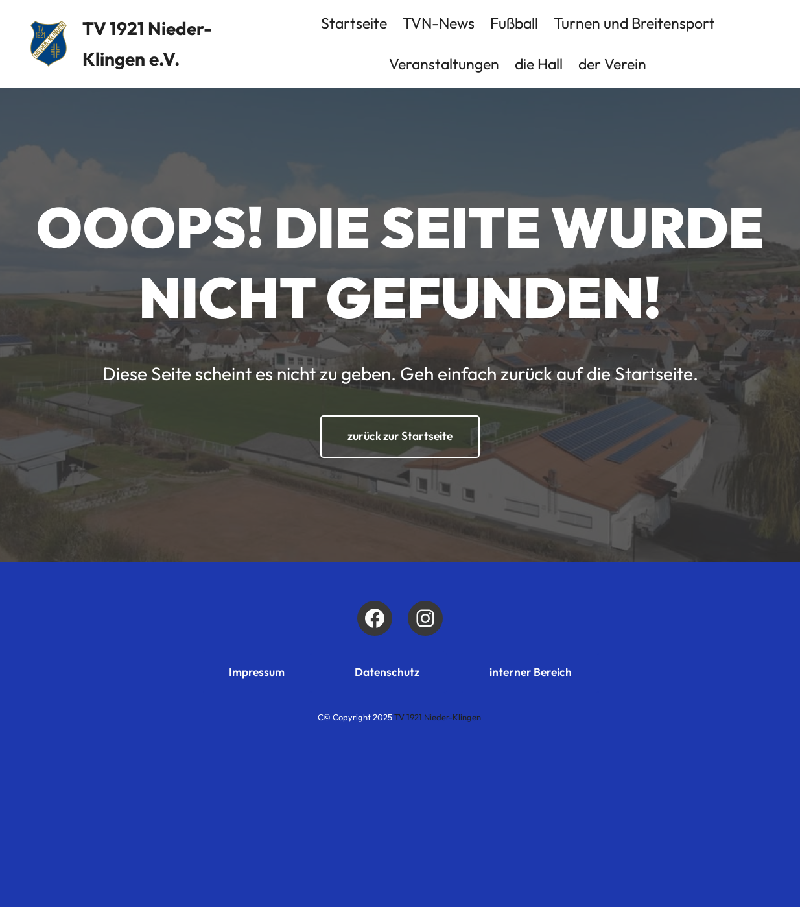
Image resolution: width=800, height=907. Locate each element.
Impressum (257, 672)
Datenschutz (387, 672)
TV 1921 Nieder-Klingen (437, 717)
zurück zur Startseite (400, 436)
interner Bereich (530, 672)
